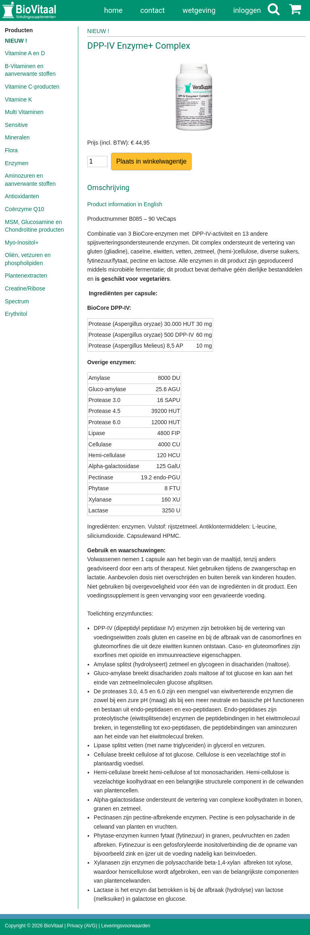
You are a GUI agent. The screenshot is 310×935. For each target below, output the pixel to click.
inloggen (247, 10)
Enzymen (16, 163)
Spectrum (17, 301)
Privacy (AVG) (82, 926)
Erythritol (16, 314)
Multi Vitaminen (24, 112)
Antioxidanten (22, 196)
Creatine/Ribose (25, 288)
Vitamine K (18, 99)
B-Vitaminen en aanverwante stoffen (30, 70)
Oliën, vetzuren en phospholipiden (28, 259)
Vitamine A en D (25, 53)
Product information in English (124, 204)
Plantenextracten (26, 275)
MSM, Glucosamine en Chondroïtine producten (34, 226)
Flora (11, 150)
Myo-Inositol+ (22, 242)
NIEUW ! (16, 40)
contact (152, 10)
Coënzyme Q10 (24, 209)
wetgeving (199, 10)
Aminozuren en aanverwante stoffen (30, 179)
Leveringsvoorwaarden (125, 926)
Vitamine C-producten (32, 86)
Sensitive (16, 125)
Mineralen (17, 137)
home (113, 10)
